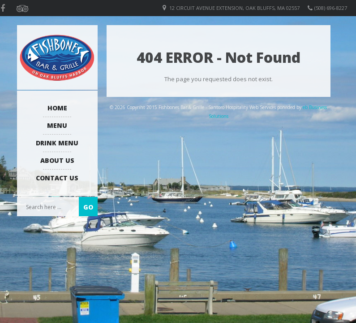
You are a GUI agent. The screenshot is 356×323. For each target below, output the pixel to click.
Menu (57, 125)
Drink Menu (57, 143)
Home (57, 108)
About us (57, 160)
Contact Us (57, 178)
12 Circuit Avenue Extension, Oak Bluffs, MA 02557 (234, 7)
